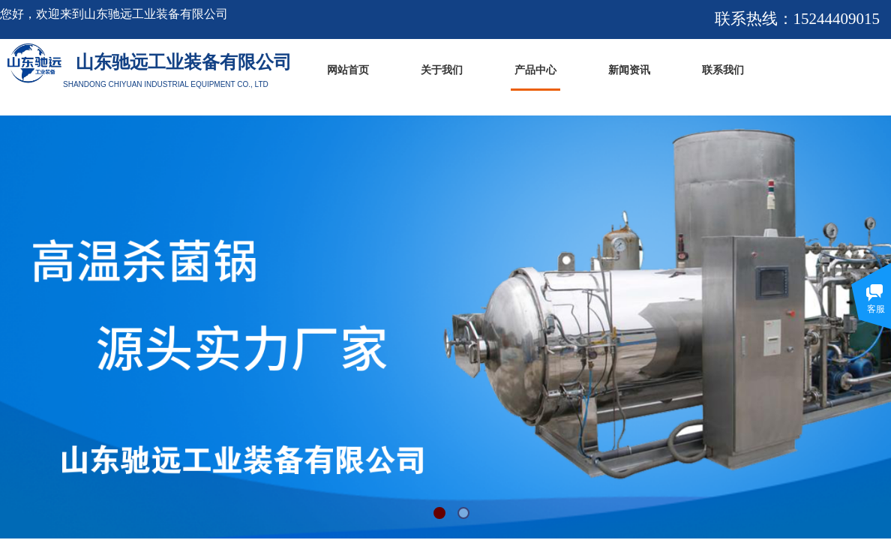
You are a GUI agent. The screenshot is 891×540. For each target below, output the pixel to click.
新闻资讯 (629, 70)
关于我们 (442, 70)
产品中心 (535, 70)
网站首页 (348, 70)
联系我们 (723, 70)
